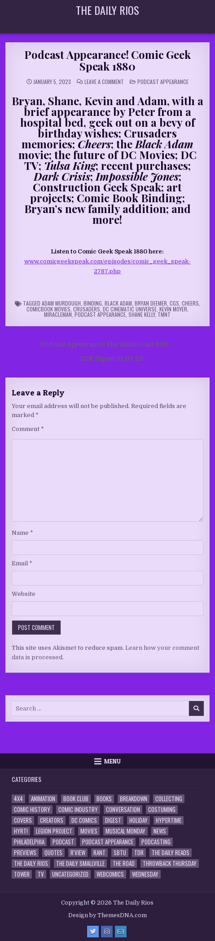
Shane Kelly (141, 314)
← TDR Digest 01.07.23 (107, 358)
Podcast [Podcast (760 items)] (63, 842)
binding (92, 303)
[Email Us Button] (121, 931)
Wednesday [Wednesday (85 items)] (145, 874)
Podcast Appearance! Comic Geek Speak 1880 (107, 60)
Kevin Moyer (173, 309)
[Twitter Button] (93, 931)
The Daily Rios (107, 10)
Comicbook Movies (48, 309)
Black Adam (118, 303)
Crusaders (86, 309)
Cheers (190, 303)
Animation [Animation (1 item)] (43, 799)
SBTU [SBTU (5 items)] (120, 852)
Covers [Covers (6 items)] (23, 820)
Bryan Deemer (151, 303)
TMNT (164, 314)
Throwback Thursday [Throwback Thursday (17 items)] (170, 863)
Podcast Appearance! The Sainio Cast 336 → (107, 344)
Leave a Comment (104, 81)
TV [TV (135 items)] (41, 874)
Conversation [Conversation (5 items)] (123, 809)
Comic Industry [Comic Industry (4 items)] (78, 809)
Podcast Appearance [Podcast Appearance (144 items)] (107, 842)
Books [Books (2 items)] (104, 799)
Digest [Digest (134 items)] (113, 820)
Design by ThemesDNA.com (107, 915)
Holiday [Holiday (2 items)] (138, 820)
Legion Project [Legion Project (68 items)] (54, 831)
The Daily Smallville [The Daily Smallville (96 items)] (80, 863)
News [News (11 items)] (160, 831)
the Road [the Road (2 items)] (124, 863)
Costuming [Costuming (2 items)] (162, 809)
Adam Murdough (61, 303)
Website (23, 593)
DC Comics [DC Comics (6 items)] (84, 820)
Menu (112, 761)
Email (22, 563)
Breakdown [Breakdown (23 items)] (133, 799)
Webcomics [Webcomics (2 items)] (110, 874)
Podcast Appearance (163, 81)
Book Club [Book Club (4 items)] (75, 799)
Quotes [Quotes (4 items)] (53, 852)
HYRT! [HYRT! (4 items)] (21, 831)
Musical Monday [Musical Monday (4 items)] (125, 831)
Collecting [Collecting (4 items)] (168, 799)
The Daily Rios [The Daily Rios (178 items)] (31, 863)
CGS (174, 303)
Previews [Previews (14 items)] (25, 852)
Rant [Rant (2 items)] (99, 852)
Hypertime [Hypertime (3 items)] (168, 820)
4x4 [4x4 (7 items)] (18, 799)
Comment (28, 429)
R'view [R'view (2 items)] (77, 852)
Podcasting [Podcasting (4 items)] (156, 842)
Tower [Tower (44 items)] (22, 874)
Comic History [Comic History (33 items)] (32, 809)
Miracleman (58, 314)
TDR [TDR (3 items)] (139, 852)
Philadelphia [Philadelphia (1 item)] (29, 842)
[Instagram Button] (107, 931)
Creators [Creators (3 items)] (51, 820)
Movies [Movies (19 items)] (88, 831)
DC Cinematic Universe (130, 309)
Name (22, 532)
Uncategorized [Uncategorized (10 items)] (70, 874)
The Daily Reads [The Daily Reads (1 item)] (170, 852)
